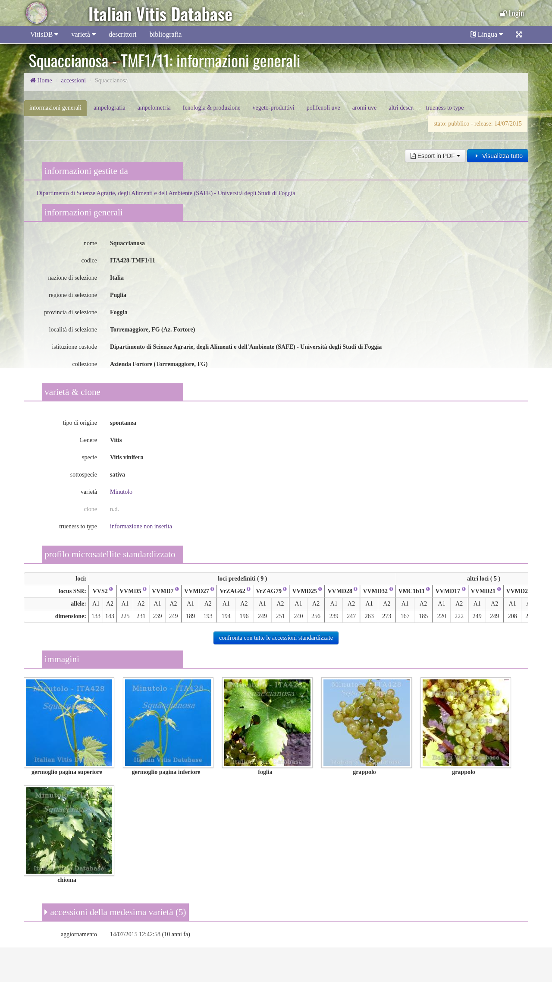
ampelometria (154, 107)
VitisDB (44, 34)
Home (41, 80)
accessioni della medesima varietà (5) (115, 912)
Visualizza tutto (498, 155)
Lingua (486, 34)
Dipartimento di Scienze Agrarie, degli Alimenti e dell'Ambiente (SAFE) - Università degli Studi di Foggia (166, 193)
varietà (83, 34)
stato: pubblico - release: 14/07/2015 (477, 123)
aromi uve (364, 107)
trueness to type (445, 107)
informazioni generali (55, 107)
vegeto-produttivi (273, 107)
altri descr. (401, 107)
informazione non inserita (141, 526)
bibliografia (166, 34)
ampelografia (109, 107)
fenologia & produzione (212, 107)
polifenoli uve (323, 107)
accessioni (73, 80)
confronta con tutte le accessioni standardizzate (276, 638)
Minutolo (121, 492)
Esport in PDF (435, 155)
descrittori (123, 34)
